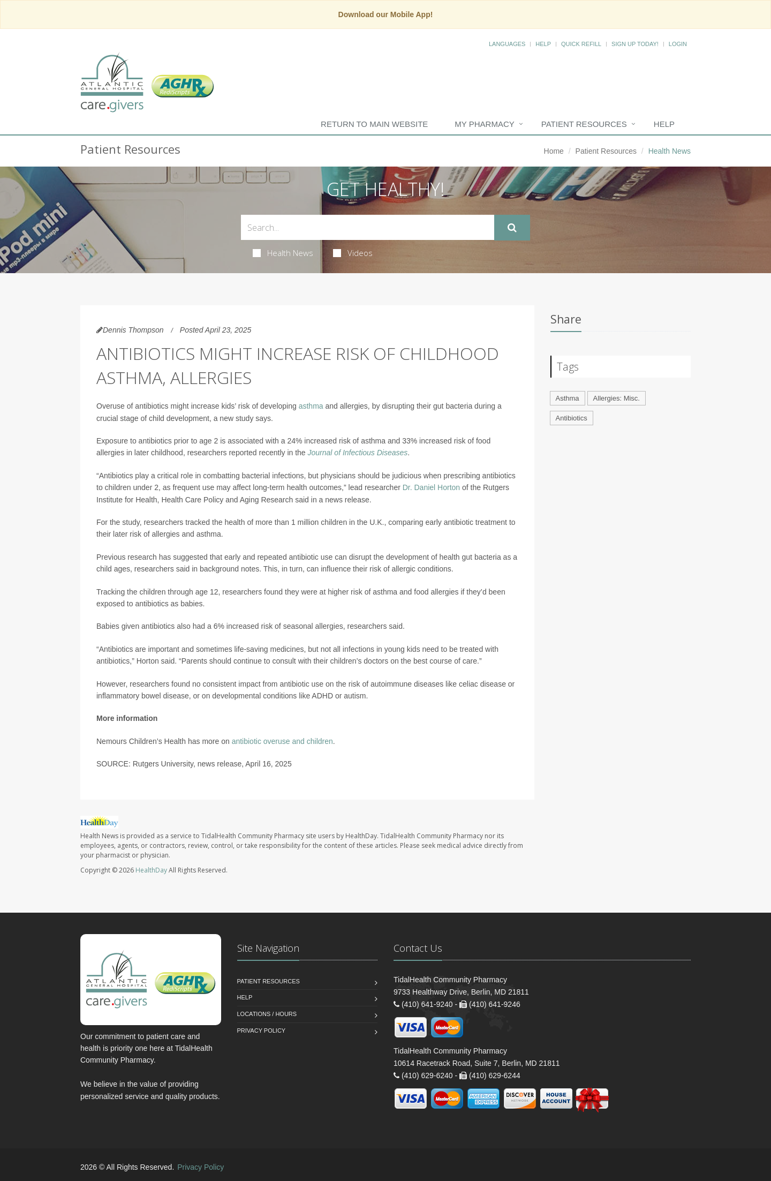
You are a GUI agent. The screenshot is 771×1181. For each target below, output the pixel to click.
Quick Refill (581, 44)
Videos (353, 252)
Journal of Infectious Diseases (358, 452)
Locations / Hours (267, 1014)
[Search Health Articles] (367, 227)
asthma (311, 406)
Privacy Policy (261, 1030)
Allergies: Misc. (616, 398)
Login (678, 44)
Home (554, 151)
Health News (283, 252)
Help (543, 44)
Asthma (567, 398)
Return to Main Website (374, 124)
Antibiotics (571, 418)
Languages (507, 44)
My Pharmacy (484, 124)
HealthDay (151, 870)
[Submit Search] (512, 227)
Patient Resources (584, 124)
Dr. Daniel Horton (431, 487)
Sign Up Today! (635, 44)
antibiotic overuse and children (282, 741)
